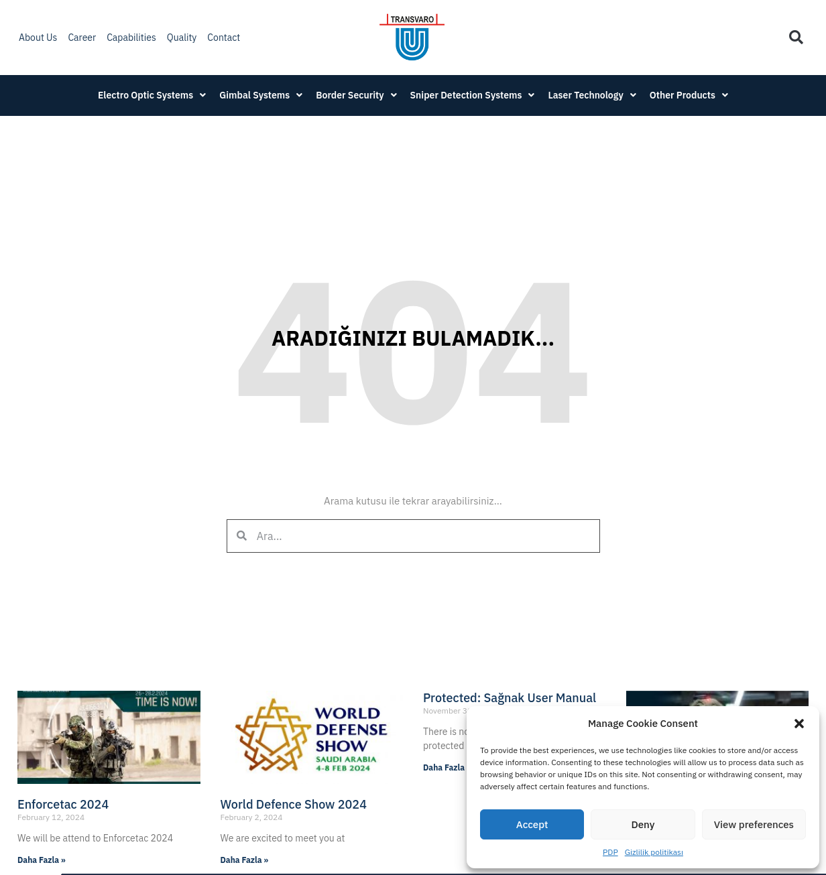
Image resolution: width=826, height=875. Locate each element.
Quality (182, 37)
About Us (38, 37)
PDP (610, 852)
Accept (532, 824)
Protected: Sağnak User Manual (509, 697)
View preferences (754, 824)
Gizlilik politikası (654, 852)
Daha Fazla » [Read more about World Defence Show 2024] (245, 860)
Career (82, 37)
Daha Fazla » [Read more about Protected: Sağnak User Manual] (447, 767)
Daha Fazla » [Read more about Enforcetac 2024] (41, 860)
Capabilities (131, 37)
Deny (643, 824)
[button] (799, 723)
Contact (223, 37)
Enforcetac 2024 (63, 804)
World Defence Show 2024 (294, 804)
